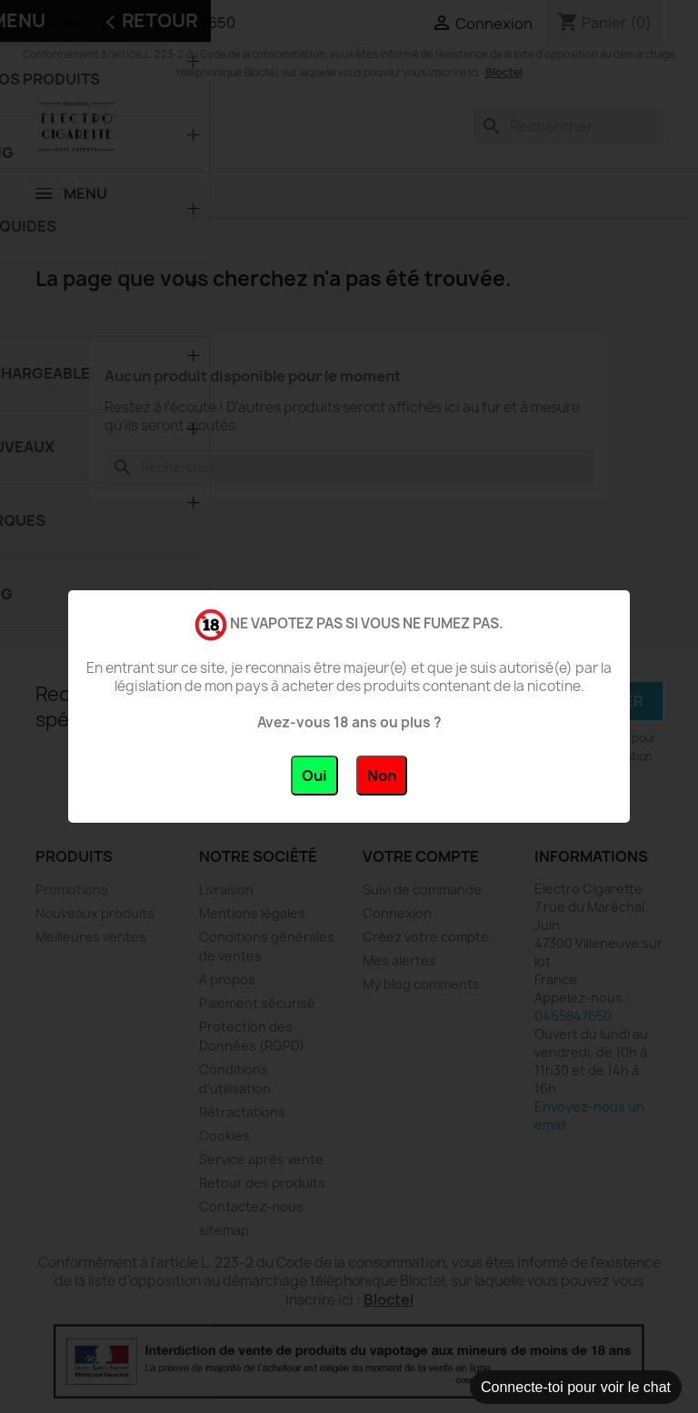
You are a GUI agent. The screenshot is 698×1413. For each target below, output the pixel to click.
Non (381, 776)
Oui (314, 776)
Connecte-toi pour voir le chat (576, 1387)
